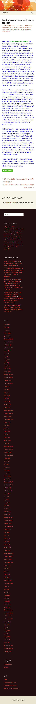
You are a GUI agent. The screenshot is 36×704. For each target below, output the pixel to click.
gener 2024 (7, 407)
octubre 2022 (7, 452)
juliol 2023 (6, 425)
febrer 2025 (7, 369)
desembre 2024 (8, 375)
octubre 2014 (7, 652)
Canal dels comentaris (10, 685)
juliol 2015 (6, 625)
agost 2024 (7, 386)
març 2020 (7, 544)
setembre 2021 (8, 491)
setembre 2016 (8, 583)
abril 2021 (6, 506)
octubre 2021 (7, 488)
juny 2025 (6, 357)
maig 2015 (7, 631)
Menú (4, 13)
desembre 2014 (8, 646)
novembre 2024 (8, 378)
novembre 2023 (8, 413)
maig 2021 (7, 503)
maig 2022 (7, 467)
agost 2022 (7, 458)
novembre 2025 (8, 342)
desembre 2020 (8, 517)
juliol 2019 (6, 568)
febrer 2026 (7, 333)
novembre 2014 (8, 649)
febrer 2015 (7, 640)
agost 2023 (7, 422)
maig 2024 (7, 395)
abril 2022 (6, 470)
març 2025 (7, 366)
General (20, 26)
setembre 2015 (8, 619)
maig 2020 (7, 538)
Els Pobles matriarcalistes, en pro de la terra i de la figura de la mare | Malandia (13, 270)
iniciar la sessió (11, 203)
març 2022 (7, 473)
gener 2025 (7, 372)
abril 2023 (6, 434)
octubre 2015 (7, 616)
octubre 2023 (7, 416)
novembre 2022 (8, 449)
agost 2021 (7, 494)
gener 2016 (7, 607)
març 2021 (7, 509)
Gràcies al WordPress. (18, 700)
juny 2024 (6, 392)
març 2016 (7, 601)
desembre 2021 (8, 482)
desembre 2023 (8, 410)
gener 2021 (7, 515)
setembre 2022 (8, 455)
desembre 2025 (8, 339)
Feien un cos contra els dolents (13, 242)
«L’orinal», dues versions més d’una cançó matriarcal (18, 186)
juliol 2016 (6, 589)
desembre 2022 (8, 446)
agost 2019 (7, 565)
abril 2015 (6, 634)
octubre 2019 (7, 559)
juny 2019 (6, 571)
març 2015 (7, 637)
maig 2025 (7, 360)
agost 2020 (7, 529)
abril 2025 (6, 363)
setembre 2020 (8, 526)
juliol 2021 (6, 497)
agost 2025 (7, 351)
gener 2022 (7, 479)
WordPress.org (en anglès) (11, 688)
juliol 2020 (6, 532)
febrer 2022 (7, 476)
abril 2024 (6, 398)
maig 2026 (7, 324)
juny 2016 (6, 592)
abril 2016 (6, 598)
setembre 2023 (8, 419)
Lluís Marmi (27, 30)
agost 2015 (7, 622)
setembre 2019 (8, 562)
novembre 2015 (8, 613)
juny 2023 (6, 428)
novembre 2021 (8, 485)
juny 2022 (6, 464)
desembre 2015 (8, 610)
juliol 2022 (6, 461)
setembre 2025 (8, 348)
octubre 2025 (7, 345)
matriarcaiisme (6, 32)
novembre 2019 (8, 556)
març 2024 (7, 401)
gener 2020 (7, 550)
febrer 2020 (7, 547)
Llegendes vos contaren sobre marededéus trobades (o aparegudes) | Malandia (13, 294)
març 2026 (7, 330)
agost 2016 (7, 586)
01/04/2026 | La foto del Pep (12, 261)
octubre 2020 (7, 523)
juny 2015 (6, 628)
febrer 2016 (7, 604)
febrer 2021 (7, 512)
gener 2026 (7, 336)
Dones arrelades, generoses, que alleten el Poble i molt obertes (13, 309)
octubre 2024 (7, 380)
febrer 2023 (7, 440)
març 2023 (7, 437)
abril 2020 (6, 541)
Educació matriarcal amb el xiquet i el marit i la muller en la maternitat (13, 247)
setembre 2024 (8, 383)
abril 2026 (6, 327)
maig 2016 (7, 595)
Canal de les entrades (10, 682)
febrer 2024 (7, 404)
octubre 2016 (7, 580)
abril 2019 (6, 577)
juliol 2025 (6, 354)
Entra (5, 679)
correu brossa (8, 664)
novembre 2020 (8, 520)
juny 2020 (6, 535)
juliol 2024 (6, 389)
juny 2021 (6, 500)
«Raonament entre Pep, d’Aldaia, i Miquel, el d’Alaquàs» (13, 274)
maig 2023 (7, 431)
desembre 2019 (8, 553)
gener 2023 (7, 443)
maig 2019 (7, 574)
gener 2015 (7, 643)
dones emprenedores (17, 30)
